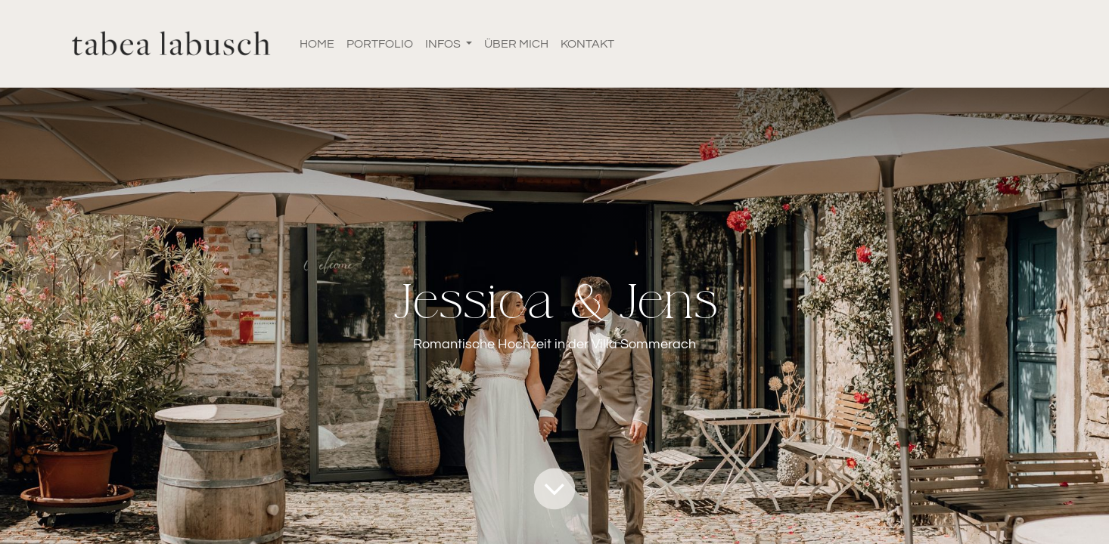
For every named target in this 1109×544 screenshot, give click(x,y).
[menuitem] (317, 44)
